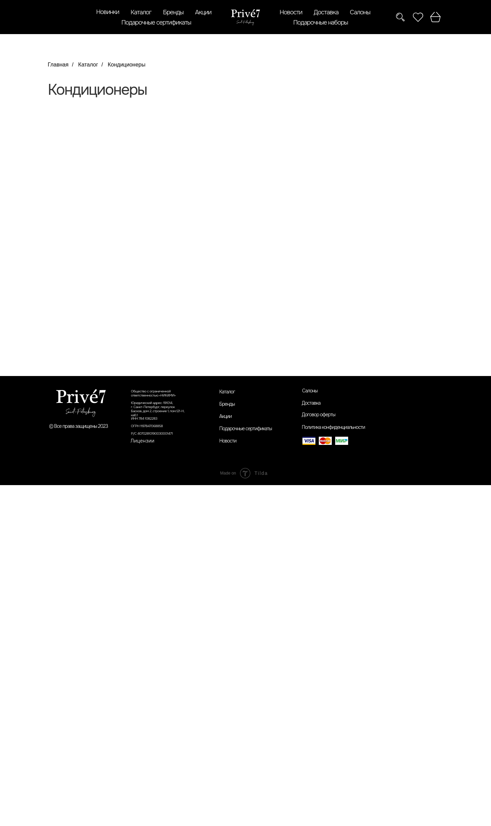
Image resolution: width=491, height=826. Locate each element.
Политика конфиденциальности (333, 427)
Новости (291, 12)
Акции (203, 12)
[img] (245, 17)
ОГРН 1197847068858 (147, 426)
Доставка (326, 12)
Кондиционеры (126, 64)
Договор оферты (318, 414)
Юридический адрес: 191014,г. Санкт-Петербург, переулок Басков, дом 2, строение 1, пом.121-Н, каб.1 (157, 409)
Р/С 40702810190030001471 (152, 433)
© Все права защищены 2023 (78, 426)
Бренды (173, 12)
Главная (58, 64)
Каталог (141, 12)
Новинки (107, 12)
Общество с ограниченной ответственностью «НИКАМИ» (153, 393)
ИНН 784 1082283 (144, 418)
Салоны (360, 12)
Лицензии (142, 441)
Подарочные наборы (320, 22)
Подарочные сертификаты (156, 22)
